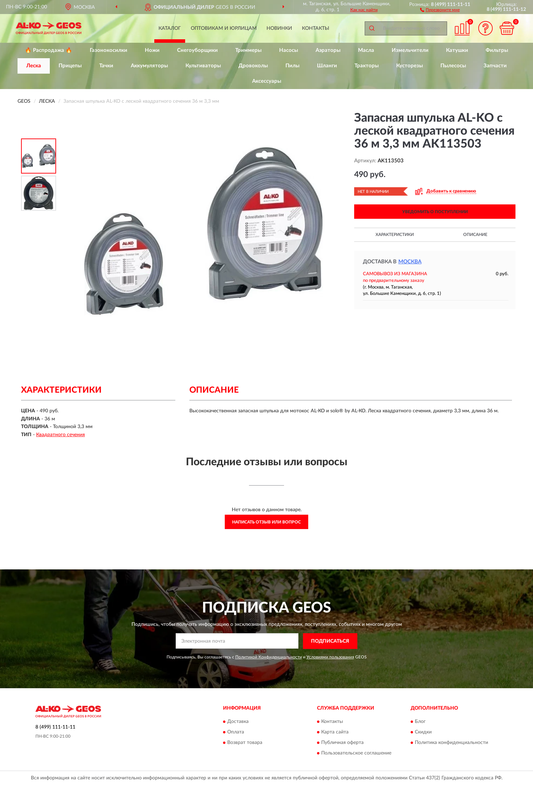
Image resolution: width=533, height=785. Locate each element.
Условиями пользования (330, 657)
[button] (440, 9)
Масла (366, 50)
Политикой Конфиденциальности (268, 657)
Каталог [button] (169, 28)
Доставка (238, 721)
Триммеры (248, 50)
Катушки (457, 50)
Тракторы (367, 65)
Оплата (235, 732)
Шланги (327, 65)
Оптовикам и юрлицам (224, 28)
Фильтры (497, 50)
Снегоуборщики (197, 50)
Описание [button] (475, 234)
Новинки (279, 28)
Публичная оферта (342, 742)
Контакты (315, 28)
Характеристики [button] (395, 234)
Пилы (292, 65)
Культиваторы (203, 65)
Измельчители (410, 50)
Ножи (152, 50)
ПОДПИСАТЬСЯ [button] (330, 641)
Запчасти (495, 65)
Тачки (106, 65)
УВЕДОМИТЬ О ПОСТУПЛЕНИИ (435, 212)
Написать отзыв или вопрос (266, 522)
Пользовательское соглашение (356, 753)
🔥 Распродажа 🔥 (48, 50)
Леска (33, 65)
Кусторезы (409, 65)
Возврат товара (244, 742)
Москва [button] (409, 261)
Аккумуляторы (149, 65)
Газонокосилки (108, 50)
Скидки (423, 732)
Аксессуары (266, 81)
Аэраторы (328, 50)
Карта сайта (335, 732)
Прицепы (70, 65)
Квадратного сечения (60, 434)
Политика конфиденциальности (451, 742)
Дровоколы (253, 65)
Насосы (288, 50)
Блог (420, 721)
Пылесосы (453, 65)
